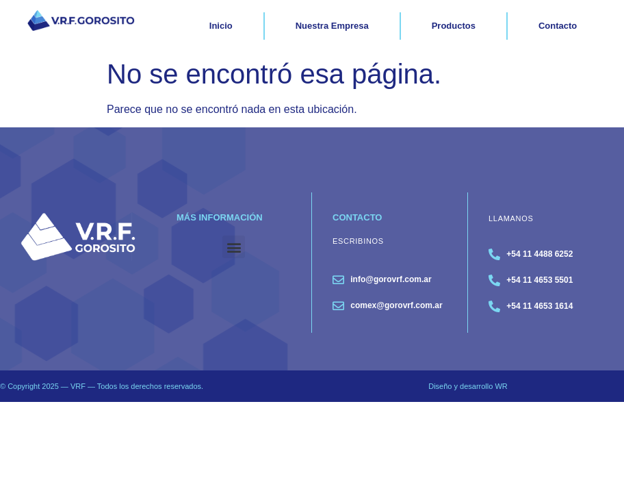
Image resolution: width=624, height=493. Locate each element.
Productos (454, 26)
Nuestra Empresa (332, 26)
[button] (233, 247)
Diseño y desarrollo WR (468, 386)
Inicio (221, 26)
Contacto (557, 26)
